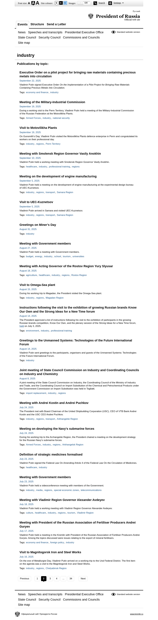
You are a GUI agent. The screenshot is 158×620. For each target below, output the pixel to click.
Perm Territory (53, 144)
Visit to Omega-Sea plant (37, 285)
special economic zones (66, 490)
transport (50, 192)
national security (61, 118)
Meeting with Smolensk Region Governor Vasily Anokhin (60, 153)
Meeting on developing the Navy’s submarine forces (56, 428)
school (57, 256)
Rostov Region (79, 275)
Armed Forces (33, 118)
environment (32, 330)
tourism (67, 256)
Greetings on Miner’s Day (37, 225)
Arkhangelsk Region (67, 419)
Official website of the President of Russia (114, 17)
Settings (117, 3)
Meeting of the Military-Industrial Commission (52, 102)
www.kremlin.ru (136, 614)
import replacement (36, 393)
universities (78, 256)
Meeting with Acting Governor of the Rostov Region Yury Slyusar (66, 266)
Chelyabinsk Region (56, 568)
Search (102, 3)
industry (54, 92)
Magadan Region (55, 297)
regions (40, 144)
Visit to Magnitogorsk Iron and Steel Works (50, 552)
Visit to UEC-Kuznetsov (36, 202)
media (39, 490)
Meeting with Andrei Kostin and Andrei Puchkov (53, 403)
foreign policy (57, 542)
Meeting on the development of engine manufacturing (58, 176)
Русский (136, 11)
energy (38, 256)
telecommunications (91, 490)
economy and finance (37, 92)
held (21, 326)
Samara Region (65, 192)
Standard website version (128, 32)
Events (23, 24)
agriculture (31, 275)
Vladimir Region (85, 512)
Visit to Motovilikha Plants (38, 127)
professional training (59, 166)
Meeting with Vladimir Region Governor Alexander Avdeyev (62, 500)
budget (29, 256)
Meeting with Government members (45, 243)
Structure (37, 24)
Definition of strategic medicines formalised (51, 454)
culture (29, 512)
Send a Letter (56, 24)
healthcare (31, 166)
